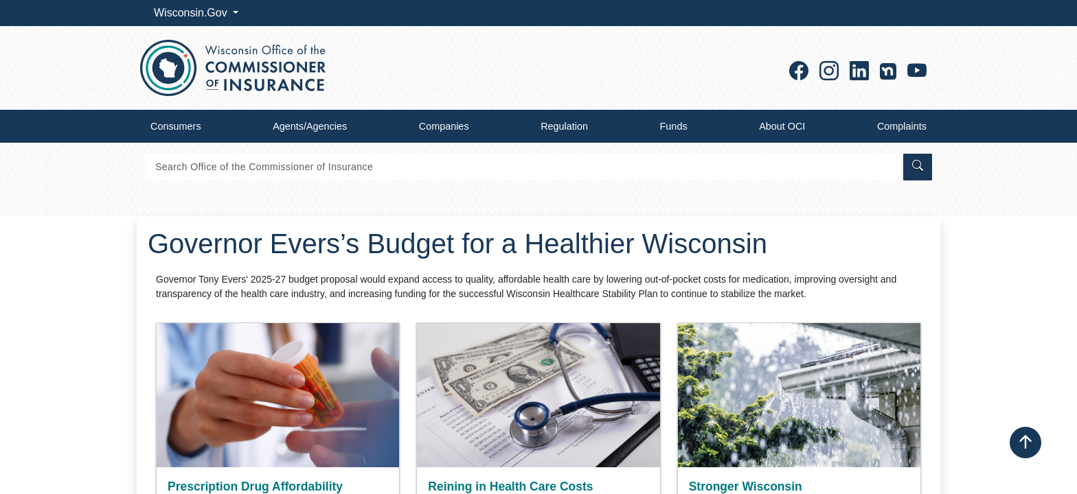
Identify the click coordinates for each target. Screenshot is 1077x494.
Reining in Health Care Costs (510, 486)
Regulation (564, 126)
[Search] (523, 167)
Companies (444, 126)
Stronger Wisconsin (745, 486)
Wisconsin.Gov (192, 13)
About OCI (782, 126)
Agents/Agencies (310, 126)
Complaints (902, 126)
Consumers (175, 126)
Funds (674, 126)
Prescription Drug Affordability (255, 486)
